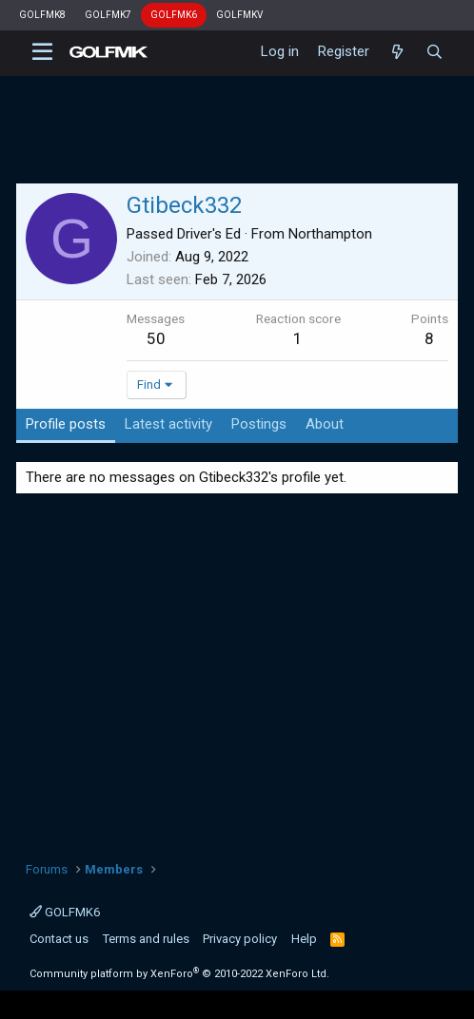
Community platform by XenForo (179, 974)
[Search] (434, 52)
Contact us (59, 939)
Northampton (330, 233)
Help (304, 939)
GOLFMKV (239, 15)
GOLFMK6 (173, 15)
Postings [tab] (258, 424)
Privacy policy (240, 939)
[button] (42, 52)
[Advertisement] (237, 670)
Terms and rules (146, 939)
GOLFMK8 (42, 15)
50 (156, 338)
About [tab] (325, 424)
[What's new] (397, 52)
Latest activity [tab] (168, 424)
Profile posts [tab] (66, 424)
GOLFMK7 (108, 15)
